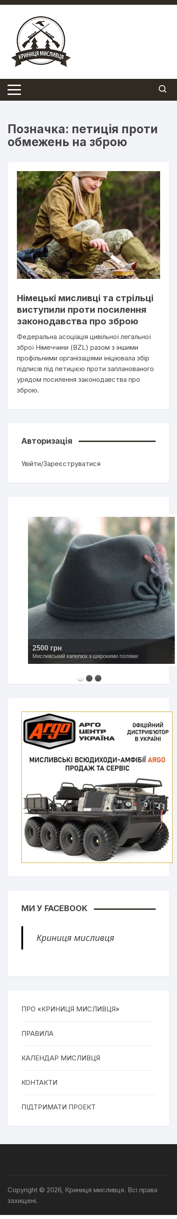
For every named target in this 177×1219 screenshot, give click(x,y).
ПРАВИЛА (37, 1033)
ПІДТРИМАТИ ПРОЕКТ (58, 1107)
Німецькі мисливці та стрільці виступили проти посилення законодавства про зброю (85, 310)
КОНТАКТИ (39, 1082)
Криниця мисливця (75, 938)
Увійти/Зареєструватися (61, 463)
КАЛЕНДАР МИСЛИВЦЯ (60, 1058)
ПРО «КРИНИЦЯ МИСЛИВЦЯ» (70, 1009)
